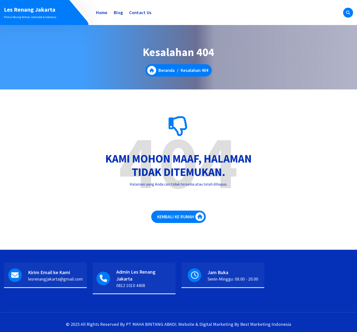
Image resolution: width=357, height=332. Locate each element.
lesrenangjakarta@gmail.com (55, 282)
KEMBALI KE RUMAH (180, 216)
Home (102, 12)
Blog (118, 12)
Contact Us (140, 12)
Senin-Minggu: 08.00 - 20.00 (233, 282)
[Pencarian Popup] (348, 13)
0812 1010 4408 (130, 289)
